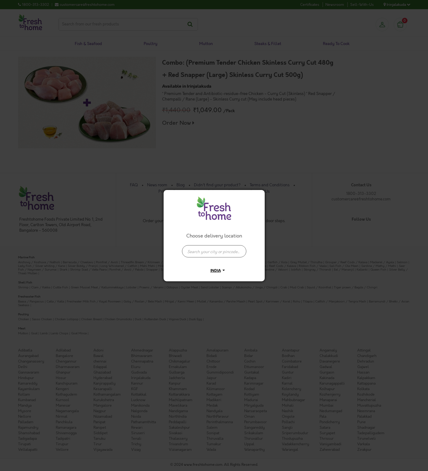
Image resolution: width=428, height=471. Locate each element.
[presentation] (214, 251)
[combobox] (214, 248)
